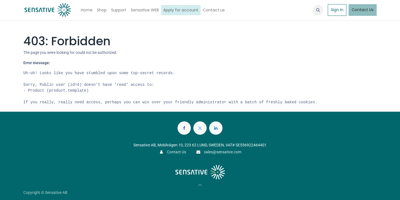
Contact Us (363, 9)
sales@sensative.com (222, 152)
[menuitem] (87, 10)
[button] (318, 10)
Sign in (337, 9)
